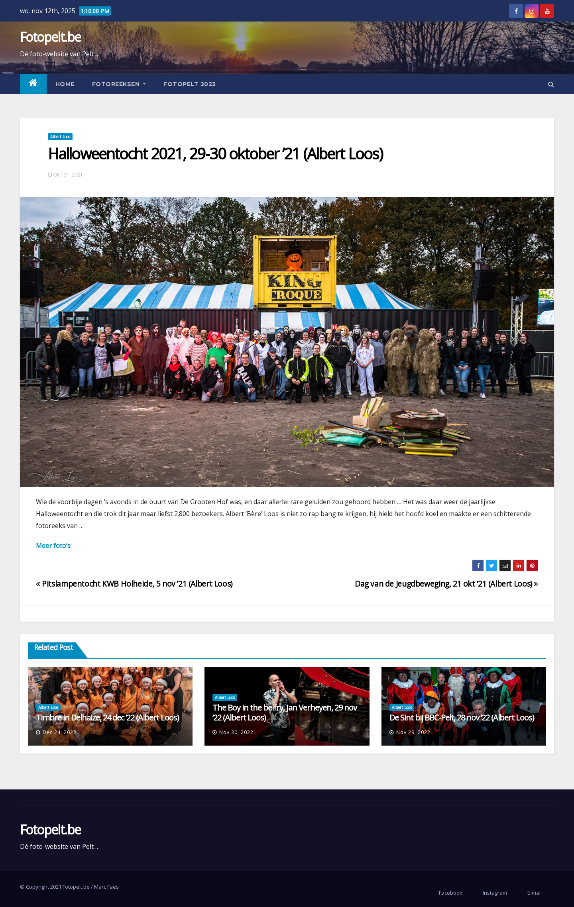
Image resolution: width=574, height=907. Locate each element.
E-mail (534, 892)
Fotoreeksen (119, 84)
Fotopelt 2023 (189, 84)
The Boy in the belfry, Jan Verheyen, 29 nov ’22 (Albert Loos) (284, 712)
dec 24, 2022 (60, 732)
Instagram (495, 892)
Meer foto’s (53, 545)
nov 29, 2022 (413, 732)
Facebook (450, 892)
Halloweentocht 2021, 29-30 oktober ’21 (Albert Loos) (215, 153)
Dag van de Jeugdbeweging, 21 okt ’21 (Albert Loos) (446, 583)
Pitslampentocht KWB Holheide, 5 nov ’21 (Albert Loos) (134, 583)
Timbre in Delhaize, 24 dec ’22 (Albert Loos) (107, 717)
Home (65, 84)
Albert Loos (60, 136)
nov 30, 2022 (236, 732)
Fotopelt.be (50, 36)
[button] (551, 84)
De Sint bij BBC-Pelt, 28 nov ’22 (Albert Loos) (461, 717)
